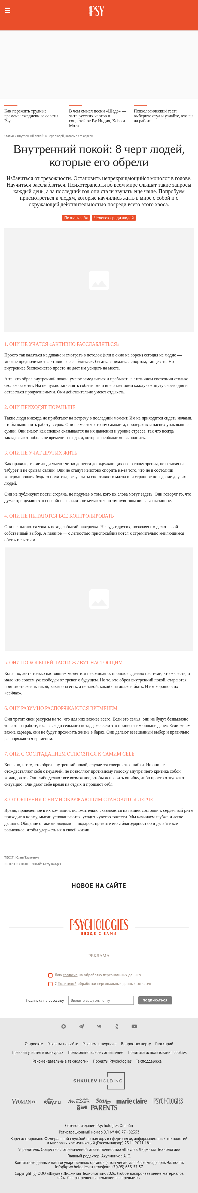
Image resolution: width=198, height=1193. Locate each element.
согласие (70, 974)
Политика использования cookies (157, 1052)
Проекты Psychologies (112, 1061)
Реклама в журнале (100, 1043)
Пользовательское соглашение (95, 1052)
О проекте (34, 1043)
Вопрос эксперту (136, 1043)
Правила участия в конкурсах (37, 1052)
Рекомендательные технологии (60, 1061)
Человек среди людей (114, 217)
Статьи (9, 136)
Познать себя (76, 217)
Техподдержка (149, 1061)
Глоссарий (164, 1043)
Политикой (67, 983)
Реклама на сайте (62, 1043)
